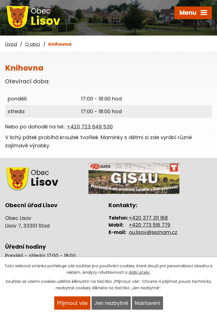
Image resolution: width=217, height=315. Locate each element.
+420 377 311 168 (148, 218)
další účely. (139, 272)
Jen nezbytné (111, 303)
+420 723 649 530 (90, 126)
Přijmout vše (72, 303)
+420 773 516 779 (149, 225)
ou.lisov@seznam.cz (153, 232)
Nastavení (147, 303)
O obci (32, 44)
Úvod (11, 44)
